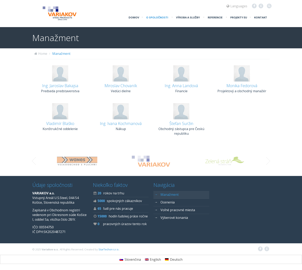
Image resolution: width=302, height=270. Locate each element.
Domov (134, 17)
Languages (236, 6)
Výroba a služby (188, 17)
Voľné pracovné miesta (174, 210)
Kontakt (260, 17)
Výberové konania (171, 217)
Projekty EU (238, 17)
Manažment (61, 53)
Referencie (215, 17)
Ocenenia (164, 202)
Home (42, 53)
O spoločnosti (157, 17)
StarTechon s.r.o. (109, 249)
